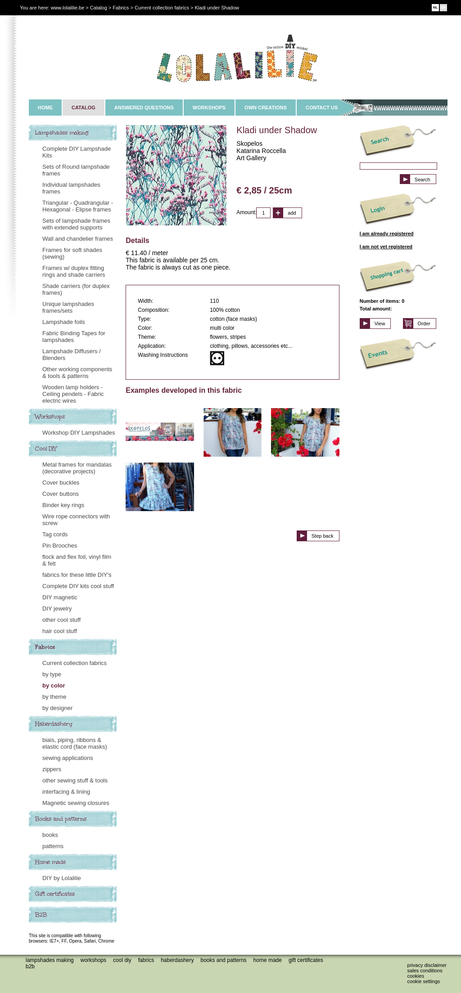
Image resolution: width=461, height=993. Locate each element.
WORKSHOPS (209, 107)
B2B (41, 914)
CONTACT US (322, 107)
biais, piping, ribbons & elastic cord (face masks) (74, 743)
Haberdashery (53, 724)
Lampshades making (62, 132)
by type (51, 674)
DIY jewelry (57, 608)
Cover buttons (60, 493)
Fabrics (45, 647)
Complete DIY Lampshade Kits (76, 152)
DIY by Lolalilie (61, 878)
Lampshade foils (63, 322)
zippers (51, 769)
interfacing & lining (66, 791)
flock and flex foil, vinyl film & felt (76, 560)
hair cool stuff (59, 631)
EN (443, 7)
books (50, 834)
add (292, 213)
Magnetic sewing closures (75, 803)
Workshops (50, 416)
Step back (323, 536)
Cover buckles (60, 482)
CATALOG (83, 107)
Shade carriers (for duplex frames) (76, 289)
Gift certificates (55, 894)
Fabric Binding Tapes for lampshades (73, 336)
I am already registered (387, 233)
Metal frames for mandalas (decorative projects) (77, 468)
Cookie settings (423, 981)
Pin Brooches (59, 545)
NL (435, 7)
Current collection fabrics (74, 663)
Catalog (98, 7)
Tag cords (55, 534)
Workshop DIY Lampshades (78, 432)
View (380, 323)
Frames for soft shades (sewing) (72, 253)
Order (424, 323)
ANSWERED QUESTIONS (144, 107)
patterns (52, 846)
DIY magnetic (59, 597)
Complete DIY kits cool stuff (78, 586)
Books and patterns (60, 818)
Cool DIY (46, 448)
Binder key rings (63, 505)
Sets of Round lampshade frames (76, 170)
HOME (45, 107)
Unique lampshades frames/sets (68, 307)
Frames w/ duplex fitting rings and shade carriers (73, 271)
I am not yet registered (386, 246)
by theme (54, 696)
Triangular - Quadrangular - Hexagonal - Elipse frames (77, 206)
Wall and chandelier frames (77, 238)
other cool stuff (61, 619)
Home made (50, 862)
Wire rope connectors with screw (76, 519)
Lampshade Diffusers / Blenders (71, 354)
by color (53, 685)
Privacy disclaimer (427, 965)
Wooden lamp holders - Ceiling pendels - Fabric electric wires (73, 394)
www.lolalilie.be (68, 7)
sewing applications (67, 758)
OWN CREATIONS (265, 107)
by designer (57, 708)
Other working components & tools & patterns (77, 372)
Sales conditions (425, 970)
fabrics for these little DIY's (76, 574)
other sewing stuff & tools (75, 780)
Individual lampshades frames (71, 188)
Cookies (415, 976)
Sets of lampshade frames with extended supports (76, 224)
